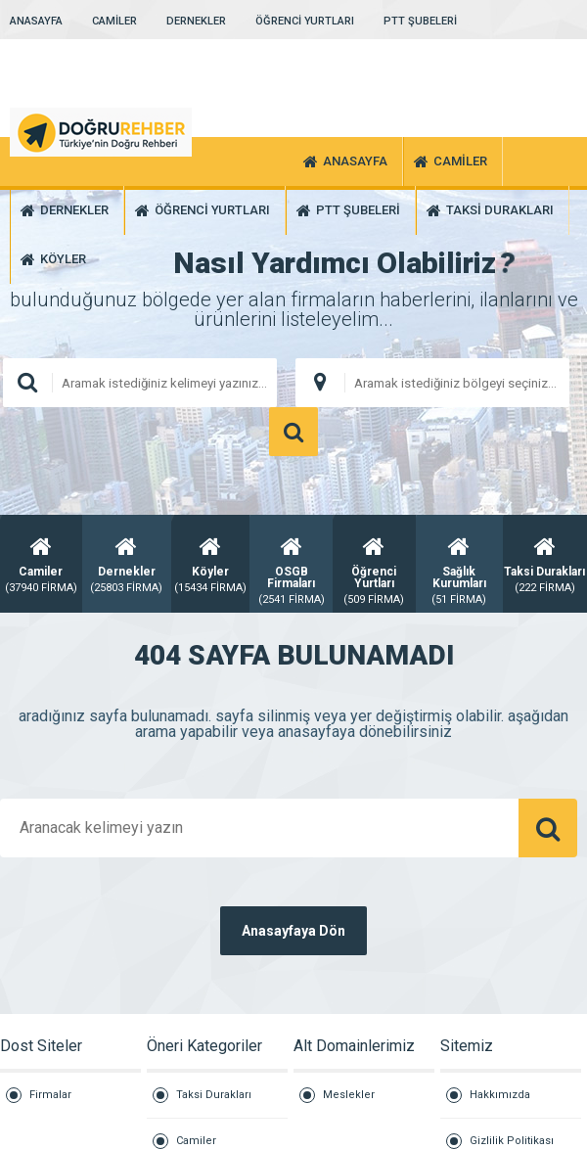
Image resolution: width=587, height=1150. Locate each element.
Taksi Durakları (213, 1094)
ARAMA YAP (293, 431)
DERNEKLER (196, 21)
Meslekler (349, 1094)
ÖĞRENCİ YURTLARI (304, 21)
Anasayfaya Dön (293, 931)
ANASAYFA (36, 21)
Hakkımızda (500, 1094)
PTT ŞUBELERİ (420, 21)
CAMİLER (114, 21)
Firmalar (50, 1094)
